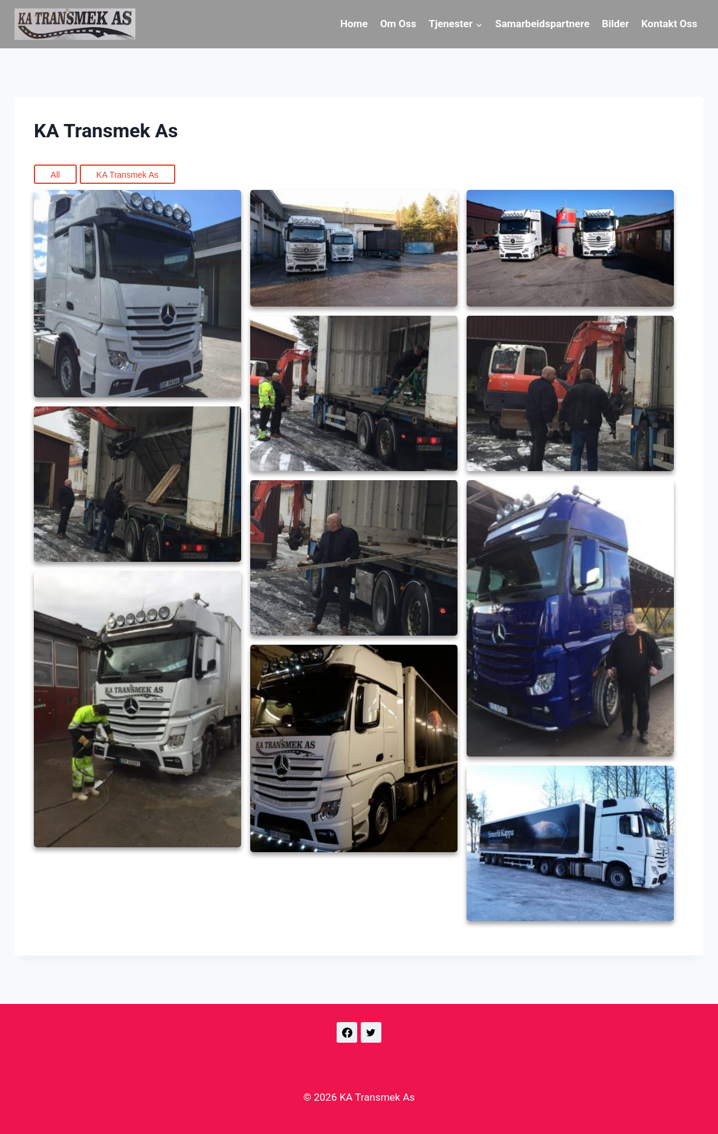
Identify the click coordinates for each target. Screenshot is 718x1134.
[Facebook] (347, 1032)
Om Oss (398, 24)
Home (354, 24)
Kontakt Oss (669, 24)
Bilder (615, 24)
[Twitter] (371, 1032)
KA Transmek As (127, 175)
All (55, 175)
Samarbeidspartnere (542, 24)
